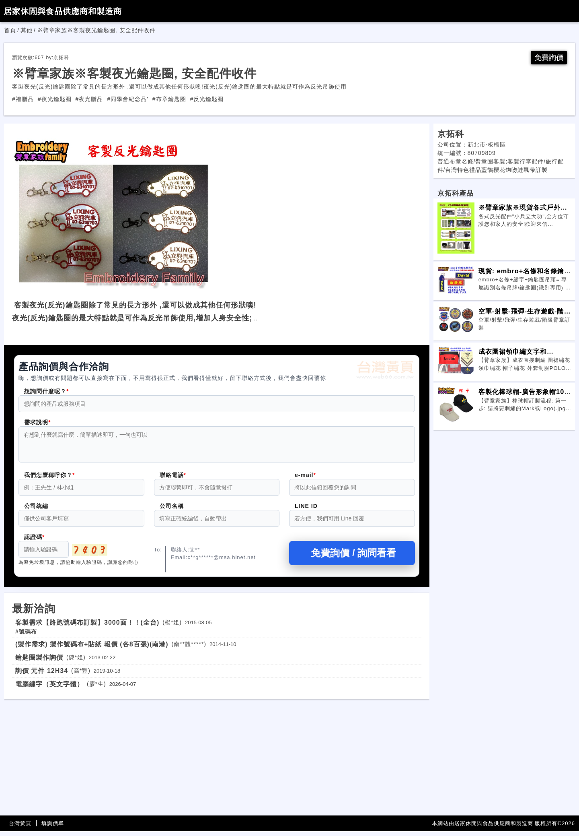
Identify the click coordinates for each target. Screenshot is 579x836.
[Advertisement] (217, 760)
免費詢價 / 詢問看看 (352, 557)
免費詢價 (548, 58)
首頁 (10, 30)
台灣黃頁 (20, 828)
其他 (27, 30)
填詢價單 (52, 828)
